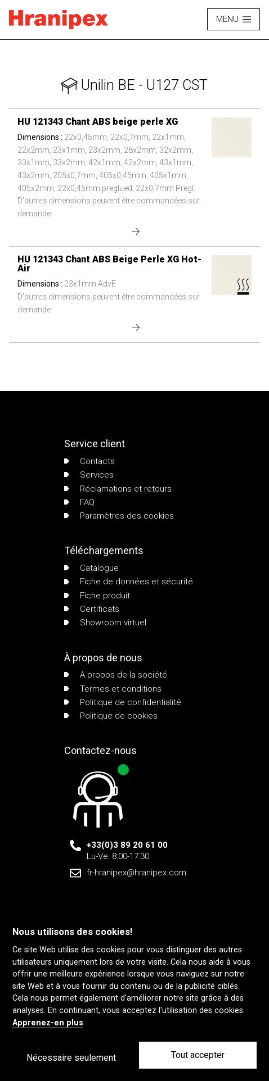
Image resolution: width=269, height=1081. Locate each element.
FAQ (79, 502)
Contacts (89, 461)
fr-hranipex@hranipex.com (136, 872)
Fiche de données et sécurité (128, 581)
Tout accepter (198, 1055)
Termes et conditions (113, 689)
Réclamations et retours (118, 489)
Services (89, 475)
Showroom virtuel (105, 622)
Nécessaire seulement (71, 1057)
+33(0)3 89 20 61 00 (127, 845)
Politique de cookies (111, 716)
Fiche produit (97, 596)
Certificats (91, 609)
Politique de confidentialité (122, 702)
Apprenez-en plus (47, 1023)
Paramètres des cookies (119, 516)
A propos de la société (115, 675)
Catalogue (91, 568)
